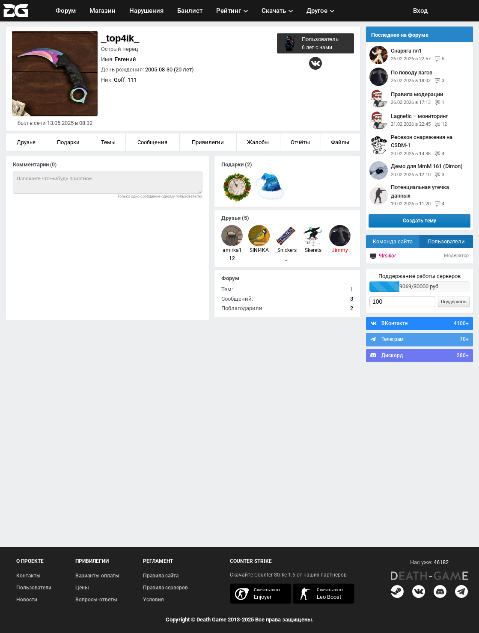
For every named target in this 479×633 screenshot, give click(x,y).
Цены (82, 588)
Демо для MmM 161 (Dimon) (427, 166)
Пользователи (446, 241)
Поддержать (454, 301)
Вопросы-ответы (96, 600)
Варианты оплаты (97, 576)
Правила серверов (165, 588)
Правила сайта (161, 576)
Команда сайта (393, 241)
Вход (420, 11)
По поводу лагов (411, 72)
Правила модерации (417, 94)
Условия (153, 600)
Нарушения (146, 11)
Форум (66, 11)
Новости (26, 600)
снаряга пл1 (406, 50)
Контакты (28, 576)
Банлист (189, 11)
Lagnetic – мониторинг (419, 116)
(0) (53, 165)
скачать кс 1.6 (319, 594)
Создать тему (419, 221)
